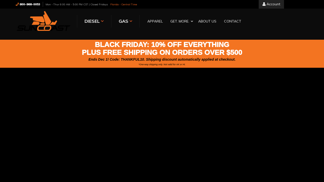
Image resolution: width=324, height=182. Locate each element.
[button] (180, 22)
